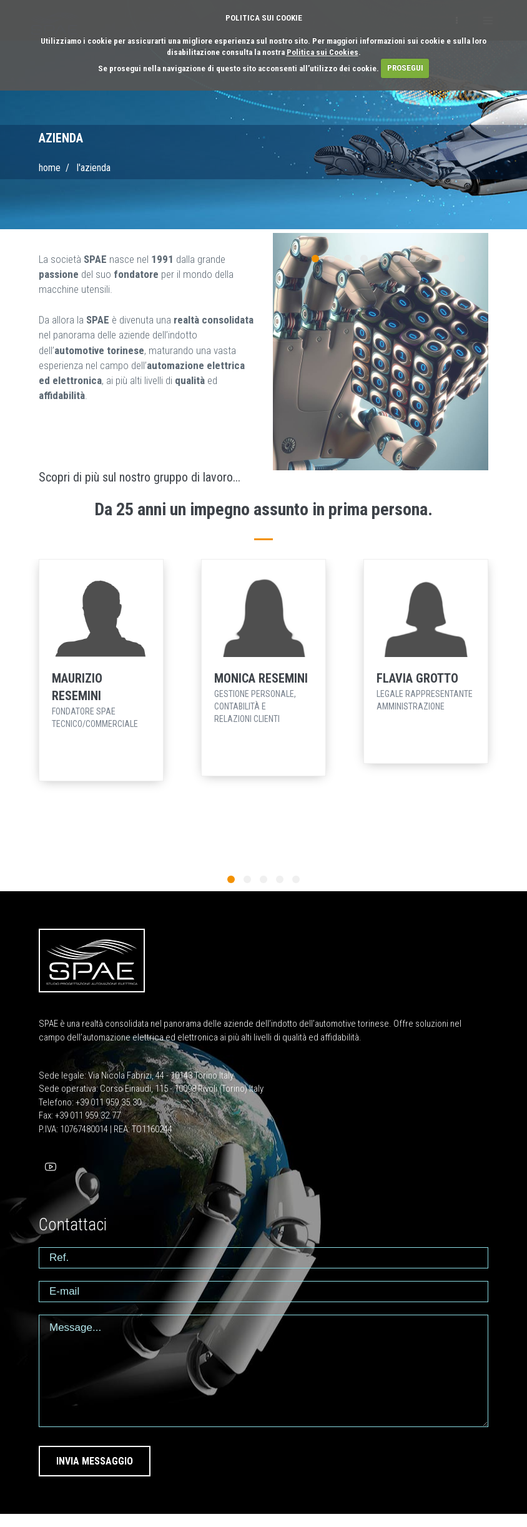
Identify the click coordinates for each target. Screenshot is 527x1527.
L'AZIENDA (94, 168)
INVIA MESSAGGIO (94, 1461)
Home (50, 168)
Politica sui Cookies (322, 52)
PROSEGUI (405, 67)
